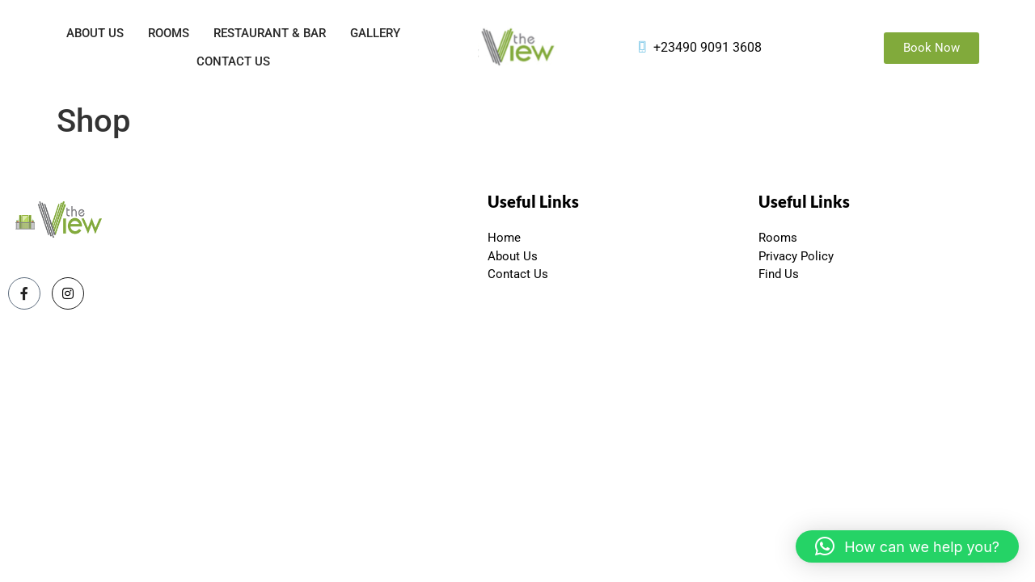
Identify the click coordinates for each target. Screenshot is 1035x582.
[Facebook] (24, 293)
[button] (907, 546)
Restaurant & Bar (269, 33)
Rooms (168, 33)
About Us (95, 33)
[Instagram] (68, 293)
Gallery (375, 33)
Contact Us (233, 61)
